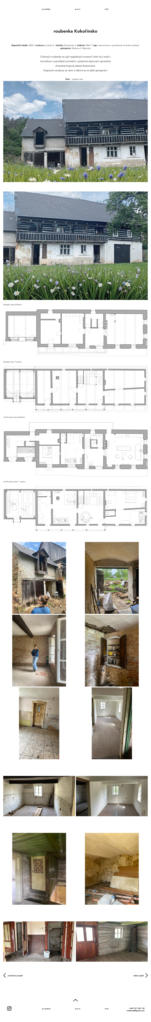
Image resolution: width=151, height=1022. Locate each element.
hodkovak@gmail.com (136, 1010)
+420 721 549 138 (137, 1008)
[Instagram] (9, 1008)
